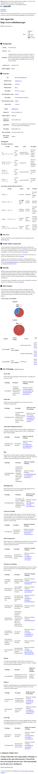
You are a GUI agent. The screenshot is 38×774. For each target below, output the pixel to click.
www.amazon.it (27, 558)
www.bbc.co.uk (27, 598)
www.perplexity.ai (28, 635)
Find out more (4, 767)
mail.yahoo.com (26, 394)
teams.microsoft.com (28, 590)
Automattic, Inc (18, 80)
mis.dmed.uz (27, 600)
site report (22, 256)
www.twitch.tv (28, 737)
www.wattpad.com (30, 502)
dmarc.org (5, 277)
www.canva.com (29, 700)
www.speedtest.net (29, 738)
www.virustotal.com (27, 444)
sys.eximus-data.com (28, 534)
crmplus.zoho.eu (29, 713)
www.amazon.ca (28, 556)
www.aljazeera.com (28, 475)
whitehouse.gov (14, 108)
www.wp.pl (28, 504)
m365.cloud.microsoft (29, 653)
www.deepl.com (29, 710)
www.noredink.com (30, 506)
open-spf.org (25, 252)
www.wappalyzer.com (27, 446)
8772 (9, 51)
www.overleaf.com (30, 711)
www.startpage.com (28, 634)
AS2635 (16, 94)
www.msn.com (28, 747)
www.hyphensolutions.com (30, 474)
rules (33, 248)
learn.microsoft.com (28, 652)
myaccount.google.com (29, 601)
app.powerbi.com (28, 591)
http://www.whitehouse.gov (21, 77)
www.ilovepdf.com (27, 447)
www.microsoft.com (29, 735)
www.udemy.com (28, 650)
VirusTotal (22, 90)
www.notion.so (27, 632)
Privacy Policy (25, 771)
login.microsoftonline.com (30, 582)
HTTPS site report (5, 239)
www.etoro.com (27, 477)
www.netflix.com (30, 416)
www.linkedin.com (29, 745)
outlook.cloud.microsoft (29, 620)
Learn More (3, 9)
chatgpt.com (28, 703)
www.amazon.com (31, 418)
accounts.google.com (27, 392)
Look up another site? (7, 26)
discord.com (27, 748)
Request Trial (10, 767)
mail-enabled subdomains (11, 262)
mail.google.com (28, 583)
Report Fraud (3, 11)
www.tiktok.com (29, 701)
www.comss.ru (27, 559)
